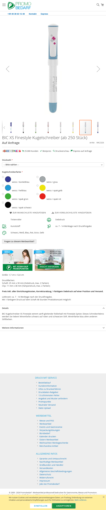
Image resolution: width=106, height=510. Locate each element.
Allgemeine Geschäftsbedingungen (55, 471)
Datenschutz (45, 474)
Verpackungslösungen (49, 430)
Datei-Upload (45, 408)
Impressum (44, 480)
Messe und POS (46, 420)
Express (44, 14)
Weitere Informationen (13, 327)
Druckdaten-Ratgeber (48, 392)
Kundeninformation (48, 386)
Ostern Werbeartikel (48, 439)
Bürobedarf (44, 433)
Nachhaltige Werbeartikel (51, 461)
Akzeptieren (63, 505)
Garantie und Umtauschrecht (53, 458)
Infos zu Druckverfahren (50, 389)
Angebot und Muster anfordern (53, 398)
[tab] (53, 308)
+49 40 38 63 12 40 (16, 14)
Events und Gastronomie (50, 427)
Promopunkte (45, 401)
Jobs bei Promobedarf (49, 484)
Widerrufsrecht (46, 477)
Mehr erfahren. (81, 500)
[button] (7, 69)
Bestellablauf (45, 382)
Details (5, 308)
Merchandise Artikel (48, 446)
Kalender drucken (47, 436)
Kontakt (33, 14)
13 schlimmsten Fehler (49, 395)
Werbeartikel (45, 424)
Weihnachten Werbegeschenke (53, 442)
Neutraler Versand (47, 405)
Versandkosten (46, 468)
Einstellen (40, 505)
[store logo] (19, 5)
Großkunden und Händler (51, 465)
